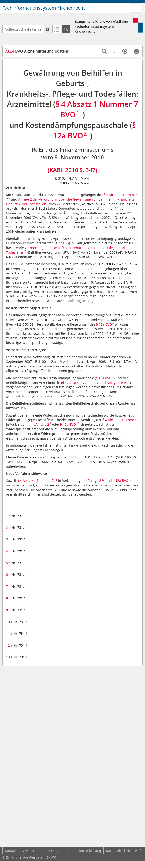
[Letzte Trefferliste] (56, 29)
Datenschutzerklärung (83, 850)
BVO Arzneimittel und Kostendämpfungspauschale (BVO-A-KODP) (68, 51)
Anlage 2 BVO (117, 382)
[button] (92, 51)
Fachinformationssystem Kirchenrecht (43, 8)
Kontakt (11, 850)
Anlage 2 (42, 424)
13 (9, 657)
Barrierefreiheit (118, 850)
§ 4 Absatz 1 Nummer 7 (80, 382)
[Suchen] (66, 29)
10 (9, 622)
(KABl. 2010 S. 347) (72, 170)
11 (9, 633)
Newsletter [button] (30, 850)
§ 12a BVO (104, 324)
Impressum (52, 850)
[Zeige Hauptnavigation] (136, 8)
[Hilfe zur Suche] (47, 29)
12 (9, 645)
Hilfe (138, 850)
